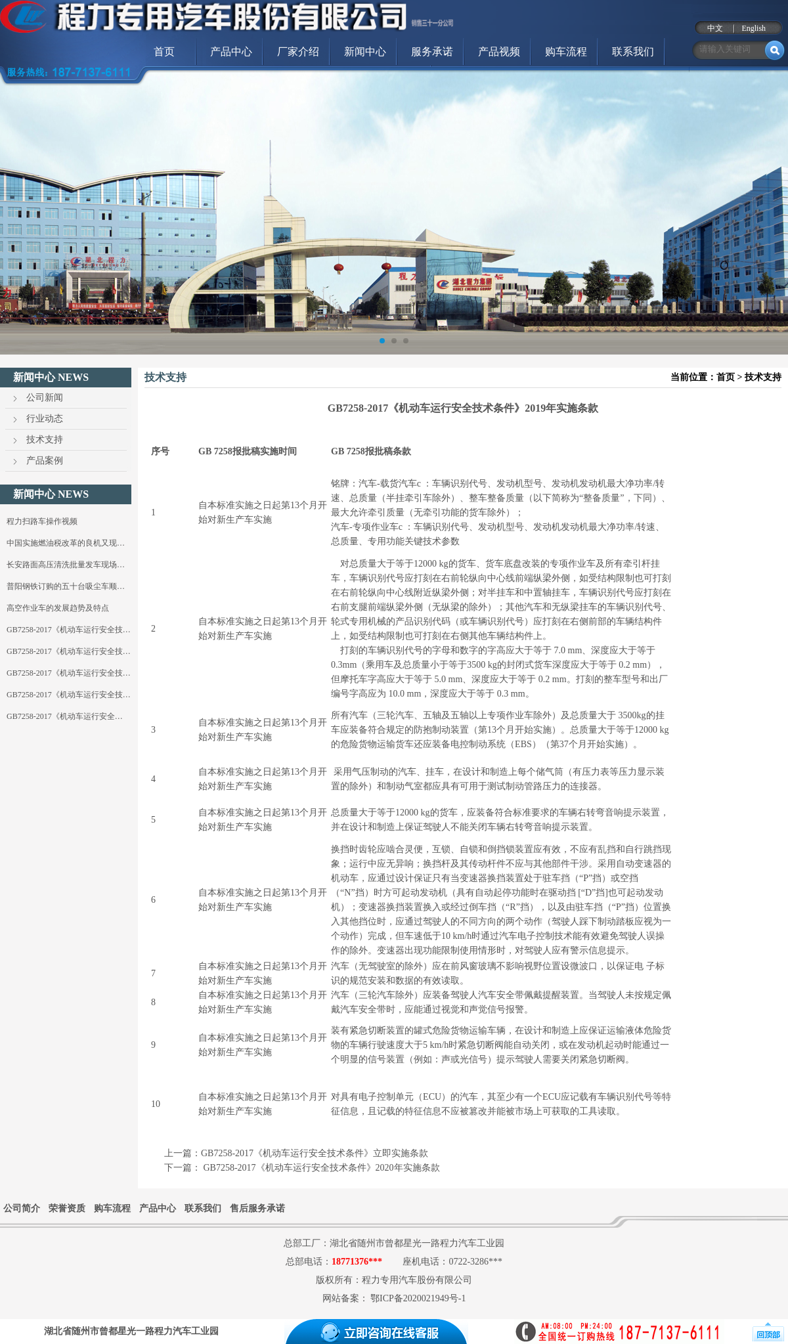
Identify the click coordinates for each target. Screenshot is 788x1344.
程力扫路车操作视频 (42, 521)
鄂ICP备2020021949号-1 (418, 1298)
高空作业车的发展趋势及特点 (58, 608)
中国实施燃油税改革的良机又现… (66, 543)
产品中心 (231, 51)
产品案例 (44, 461)
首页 (164, 51)
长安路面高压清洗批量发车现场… (66, 564)
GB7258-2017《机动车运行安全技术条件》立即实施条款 (314, 1153)
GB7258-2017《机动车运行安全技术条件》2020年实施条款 (320, 1168)
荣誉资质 (67, 1208)
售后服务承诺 (257, 1208)
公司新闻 (44, 397)
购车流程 (566, 51)
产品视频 (499, 51)
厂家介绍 (298, 51)
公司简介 (21, 1208)
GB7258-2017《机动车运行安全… (65, 716)
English (753, 28)
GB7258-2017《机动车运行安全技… (69, 629)
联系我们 (633, 51)
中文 (715, 28)
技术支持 (44, 439)
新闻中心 (365, 51)
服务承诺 (432, 51)
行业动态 (44, 418)
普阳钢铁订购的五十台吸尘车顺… (66, 586)
